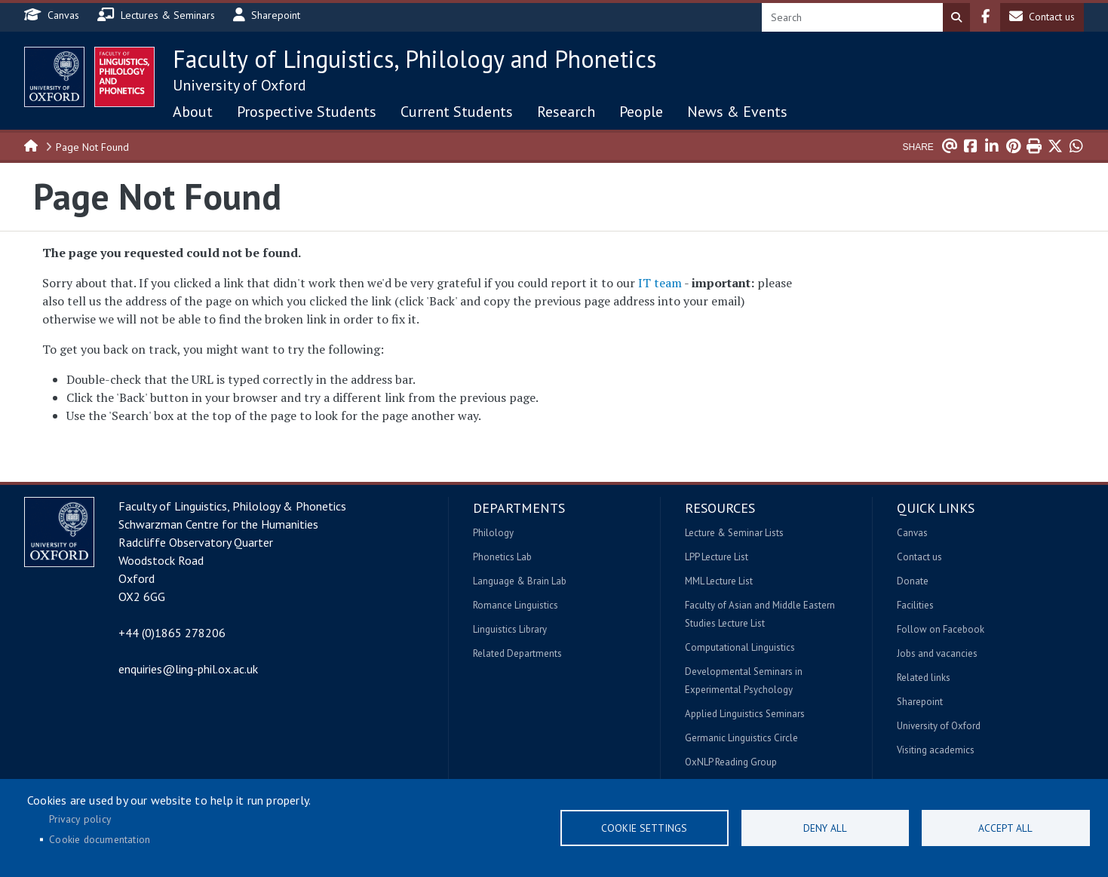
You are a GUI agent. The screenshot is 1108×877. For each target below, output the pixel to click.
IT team (660, 282)
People (641, 111)
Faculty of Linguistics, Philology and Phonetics (414, 59)
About (193, 111)
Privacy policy (80, 819)
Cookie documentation (99, 839)
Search (956, 17)
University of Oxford (239, 85)
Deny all (825, 828)
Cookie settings (644, 828)
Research (566, 111)
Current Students (457, 111)
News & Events (737, 111)
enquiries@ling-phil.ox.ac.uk (188, 668)
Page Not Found (92, 147)
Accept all (1005, 828)
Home (31, 144)
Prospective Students (306, 111)
